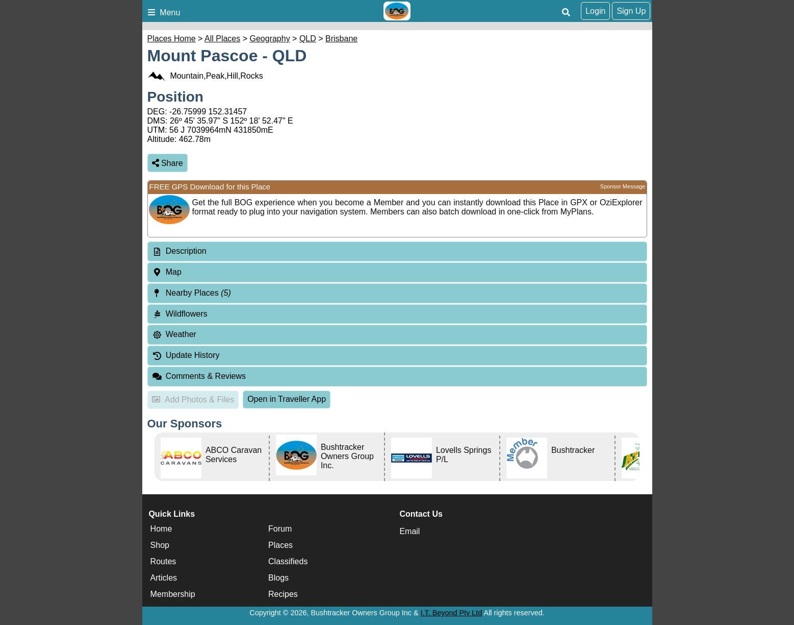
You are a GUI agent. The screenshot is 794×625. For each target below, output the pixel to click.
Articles (163, 577)
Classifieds (288, 561)
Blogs (278, 577)
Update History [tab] (186, 355)
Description (186, 251)
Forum (280, 528)
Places (280, 545)
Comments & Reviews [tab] (199, 376)
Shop (159, 545)
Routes (163, 561)
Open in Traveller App (286, 399)
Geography (270, 38)
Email (409, 531)
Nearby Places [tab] (191, 293)
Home (161, 528)
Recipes (283, 594)
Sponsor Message (623, 186)
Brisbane (341, 38)
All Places (222, 38)
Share (167, 163)
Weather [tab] (174, 334)
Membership (172, 594)
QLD (307, 38)
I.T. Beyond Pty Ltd (451, 613)
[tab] (397, 251)
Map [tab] (167, 272)
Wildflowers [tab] (180, 313)
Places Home (171, 38)
